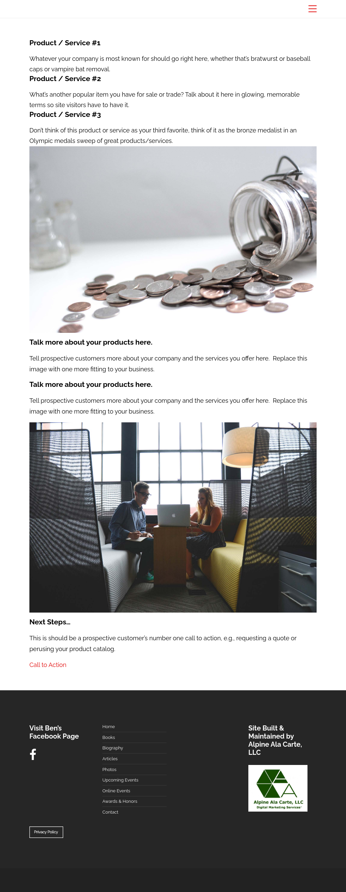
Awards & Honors (119, 801)
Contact (110, 812)
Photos (109, 769)
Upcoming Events (120, 780)
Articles (110, 758)
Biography (112, 747)
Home (108, 726)
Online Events (116, 790)
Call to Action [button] (48, 664)
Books (108, 737)
